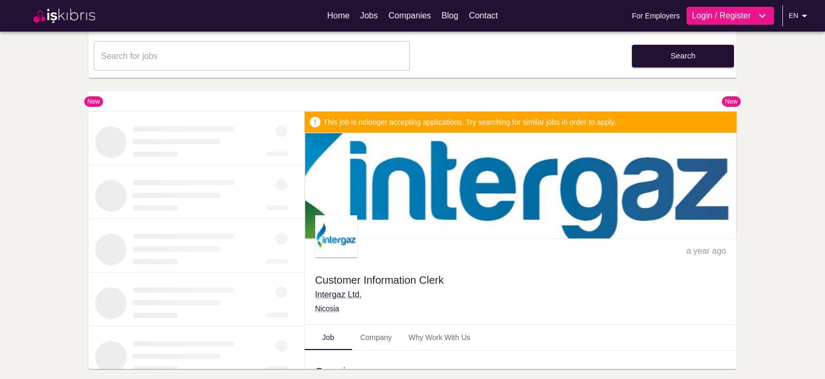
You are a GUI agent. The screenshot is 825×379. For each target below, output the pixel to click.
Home (338, 15)
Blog (449, 15)
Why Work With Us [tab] (439, 337)
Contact (483, 15)
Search (683, 55)
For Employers (656, 16)
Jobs (369, 15)
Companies (409, 15)
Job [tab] (328, 337)
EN (800, 15)
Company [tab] (376, 337)
